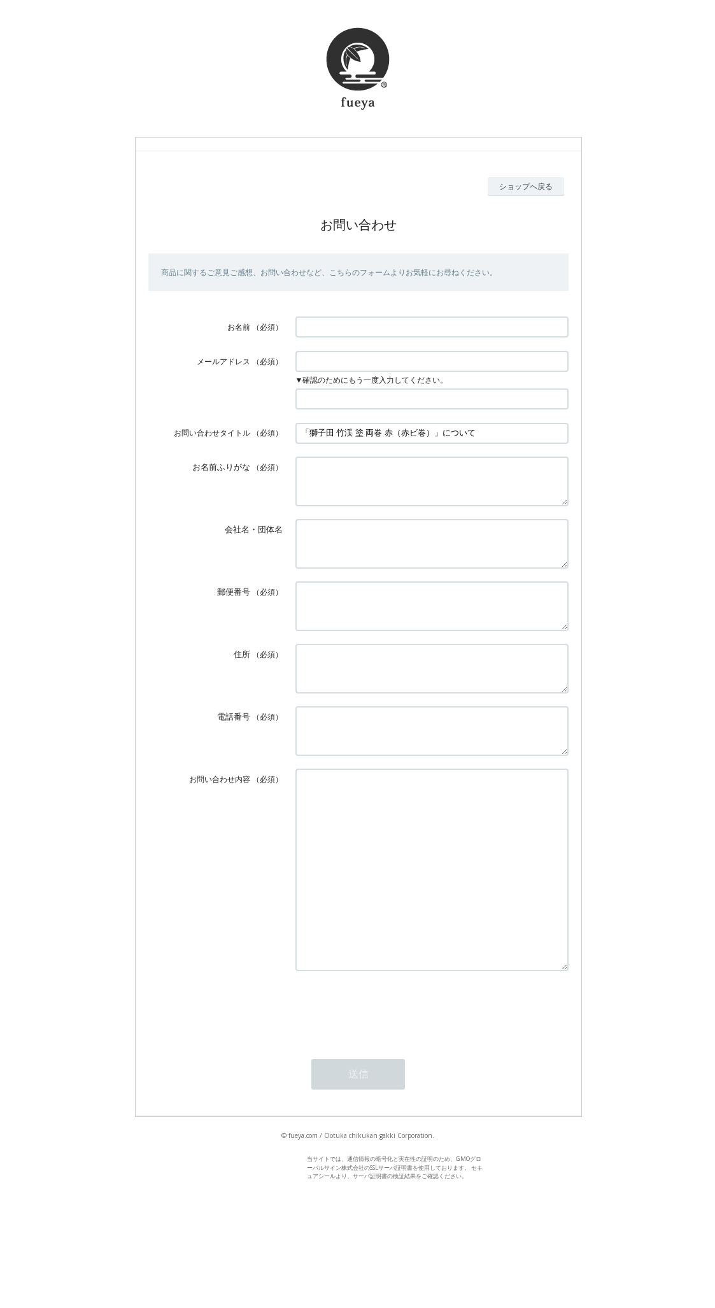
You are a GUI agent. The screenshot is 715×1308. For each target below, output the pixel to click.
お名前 (238, 327)
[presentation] (392, 1085)
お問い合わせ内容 (219, 817)
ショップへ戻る (526, 186)
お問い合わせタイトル (212, 432)
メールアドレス (223, 361)
